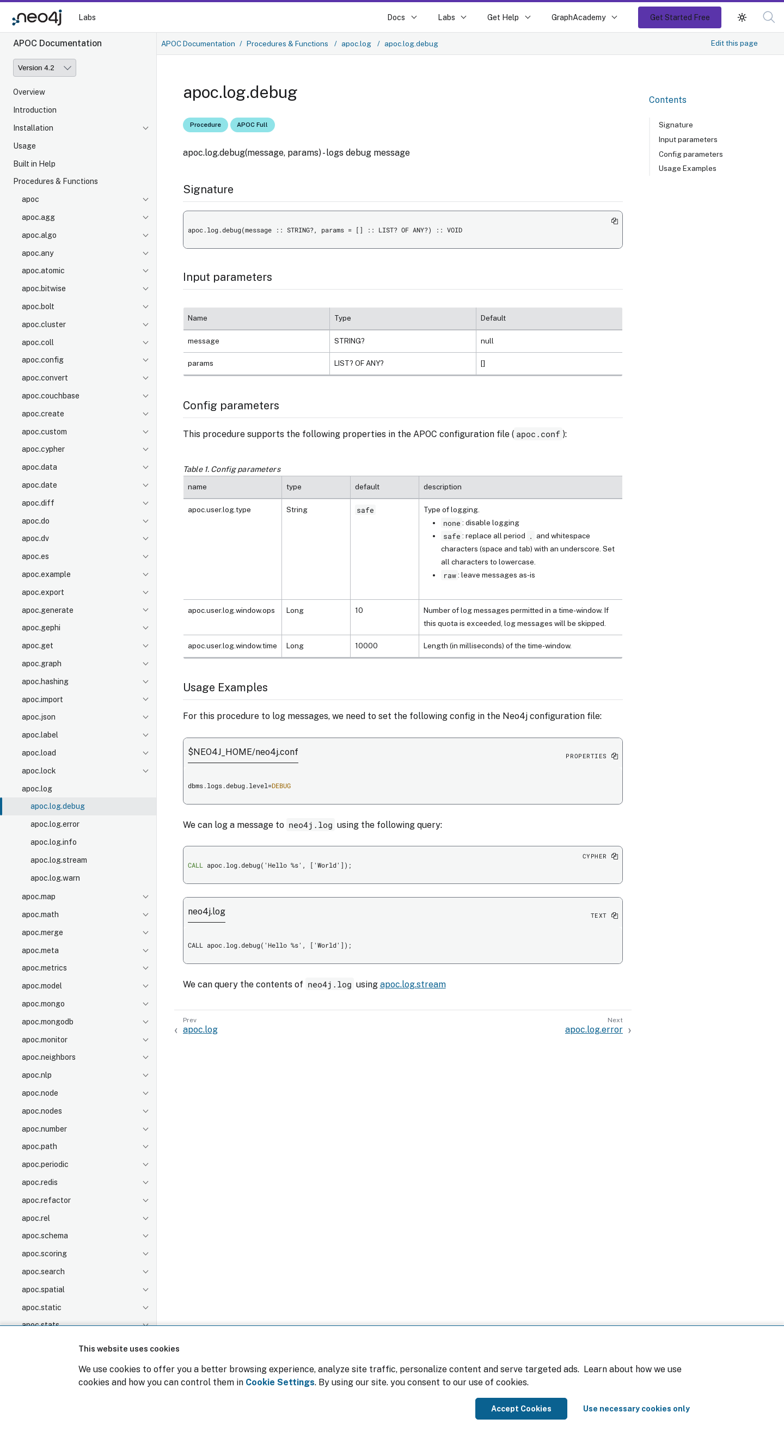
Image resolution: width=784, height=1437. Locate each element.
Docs (396, 17)
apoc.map (39, 896)
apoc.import (42, 699)
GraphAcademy (579, 17)
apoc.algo (39, 235)
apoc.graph (42, 663)
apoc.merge (42, 932)
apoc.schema (45, 1235)
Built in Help (34, 163)
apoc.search (43, 1271)
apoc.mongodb (48, 1021)
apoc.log (37, 788)
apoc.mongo (43, 1003)
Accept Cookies (521, 1408)
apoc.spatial (43, 1289)
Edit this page (734, 43)
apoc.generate (48, 610)
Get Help (503, 17)
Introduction (35, 110)
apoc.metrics (44, 967)
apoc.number (44, 1129)
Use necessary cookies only (636, 1408)
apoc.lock (39, 770)
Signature (676, 124)
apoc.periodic (45, 1164)
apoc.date (39, 485)
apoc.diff (38, 503)
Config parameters (691, 154)
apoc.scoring (44, 1253)
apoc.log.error (54, 824)
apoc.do (36, 521)
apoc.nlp (37, 1075)
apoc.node (40, 1093)
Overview (29, 92)
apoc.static (42, 1307)
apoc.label (40, 734)
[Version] (44, 68)
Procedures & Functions (55, 181)
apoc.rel (36, 1218)
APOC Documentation (198, 43)
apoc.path (39, 1146)
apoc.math (40, 914)
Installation (33, 128)
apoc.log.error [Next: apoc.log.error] (594, 1029)
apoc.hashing (45, 681)
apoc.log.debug (57, 806)
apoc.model (42, 985)
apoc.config (43, 359)
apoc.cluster (44, 324)
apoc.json (39, 717)
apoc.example (46, 574)
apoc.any (37, 253)
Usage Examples (687, 168)
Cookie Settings (280, 1382)
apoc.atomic (43, 270)
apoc (30, 199)
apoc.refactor (46, 1200)
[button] (742, 17)
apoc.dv (35, 538)
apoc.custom (44, 431)
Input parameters (688, 139)
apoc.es (35, 556)
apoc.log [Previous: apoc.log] (200, 1029)
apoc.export (43, 592)
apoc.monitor (45, 1039)
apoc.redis (40, 1182)
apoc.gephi (41, 627)
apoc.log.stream (58, 860)
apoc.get (37, 645)
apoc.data (39, 467)
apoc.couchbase (50, 395)
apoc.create (43, 413)
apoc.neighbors (49, 1057)
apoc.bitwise (44, 288)
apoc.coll (38, 342)
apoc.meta (40, 950)
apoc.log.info (53, 842)
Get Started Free (680, 17)
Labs (87, 17)
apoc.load (39, 752)
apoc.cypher (43, 449)
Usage (24, 146)
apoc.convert (45, 377)
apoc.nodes (42, 1111)
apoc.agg (38, 217)
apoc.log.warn (55, 878)
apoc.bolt (38, 306)
